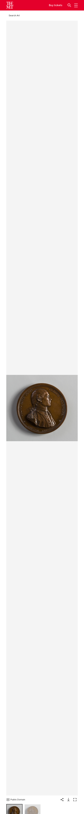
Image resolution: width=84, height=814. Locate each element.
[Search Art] (14, 15)
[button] (70, 5)
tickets (58, 5)
